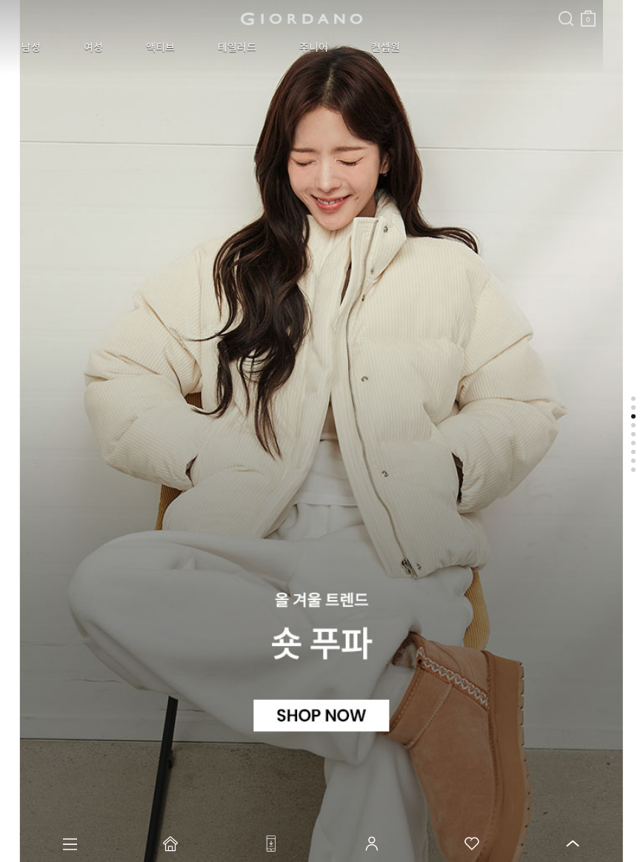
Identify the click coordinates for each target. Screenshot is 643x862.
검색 (335, 6)
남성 (22, 47)
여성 (66, 47)
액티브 (115, 47)
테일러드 (175, 47)
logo (186, 18)
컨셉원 (287, 47)
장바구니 (358, 13)
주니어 (233, 47)
